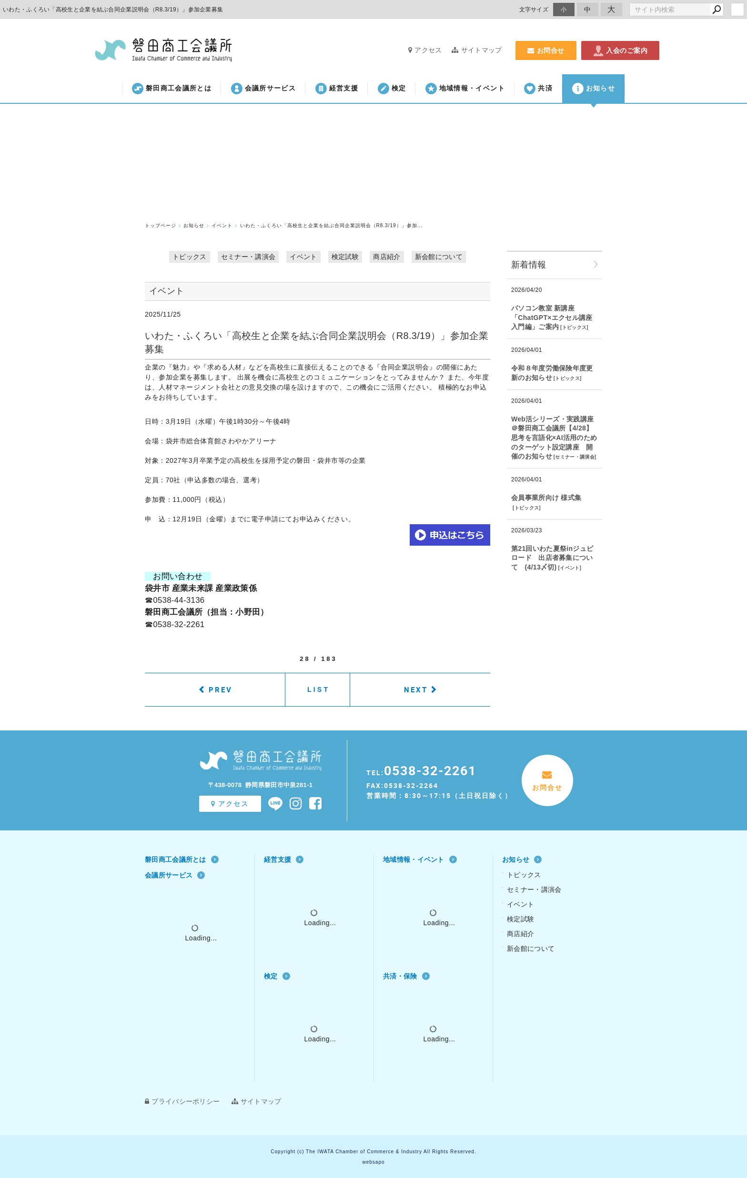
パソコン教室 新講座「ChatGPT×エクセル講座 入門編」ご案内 (552, 317)
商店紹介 (386, 256)
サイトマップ (477, 50)
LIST (318, 689)
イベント (303, 256)
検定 (392, 88)
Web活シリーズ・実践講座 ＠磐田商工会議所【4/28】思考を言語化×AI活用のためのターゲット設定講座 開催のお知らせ (554, 437)
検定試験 (345, 256)
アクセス (425, 50)
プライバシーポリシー (182, 1101)
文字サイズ (534, 9)
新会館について (439, 256)
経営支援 (336, 88)
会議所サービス (263, 88)
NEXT (416, 689)
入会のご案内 (620, 50)
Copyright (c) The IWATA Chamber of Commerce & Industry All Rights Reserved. (373, 1151)
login (737, 9)
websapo (373, 1162)
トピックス (189, 256)
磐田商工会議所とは (172, 88)
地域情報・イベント (465, 88)
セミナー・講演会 (248, 256)
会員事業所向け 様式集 (546, 497)
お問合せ (546, 50)
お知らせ (593, 88)
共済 (538, 88)
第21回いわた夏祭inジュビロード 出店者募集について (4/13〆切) (552, 558)
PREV (220, 689)
